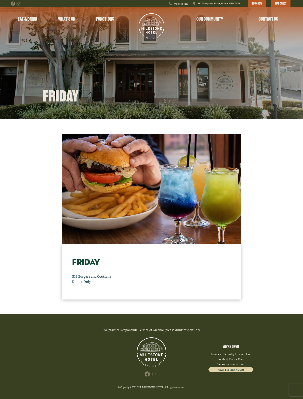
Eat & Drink (27, 19)
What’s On (66, 19)
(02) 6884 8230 (181, 3)
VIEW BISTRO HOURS (231, 369)
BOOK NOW (257, 3)
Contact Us (268, 19)
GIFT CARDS (281, 3)
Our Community (209, 19)
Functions (105, 19)
